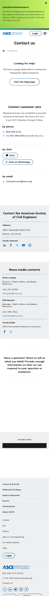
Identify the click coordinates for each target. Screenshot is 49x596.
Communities (8, 506)
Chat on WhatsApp (18, 162)
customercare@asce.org (19, 181)
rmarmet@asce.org (12, 315)
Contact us (27, 50)
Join (4, 525)
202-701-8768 (10, 289)
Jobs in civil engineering (13, 537)
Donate (5, 520)
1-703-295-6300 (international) (17, 578)
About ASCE (8, 512)
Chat (12, 155)
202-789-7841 (10, 311)
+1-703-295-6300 (15, 135)
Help (4, 548)
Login (35, 33)
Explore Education (11, 495)
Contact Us (7, 583)
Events (5, 501)
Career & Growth (10, 484)
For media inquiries (10, 542)
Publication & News (11, 489)
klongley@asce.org (12, 293)
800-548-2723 (13, 131)
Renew (5, 531)
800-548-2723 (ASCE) (13, 573)
